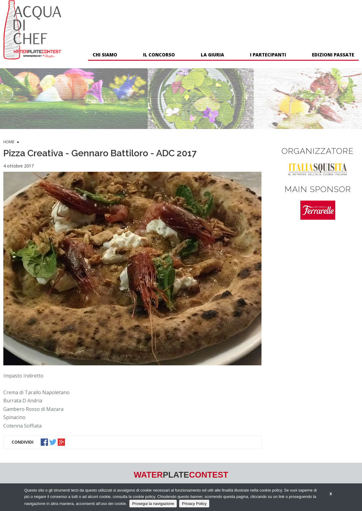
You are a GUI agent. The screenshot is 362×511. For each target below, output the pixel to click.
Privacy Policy (194, 503)
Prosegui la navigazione (153, 503)
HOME (9, 141)
